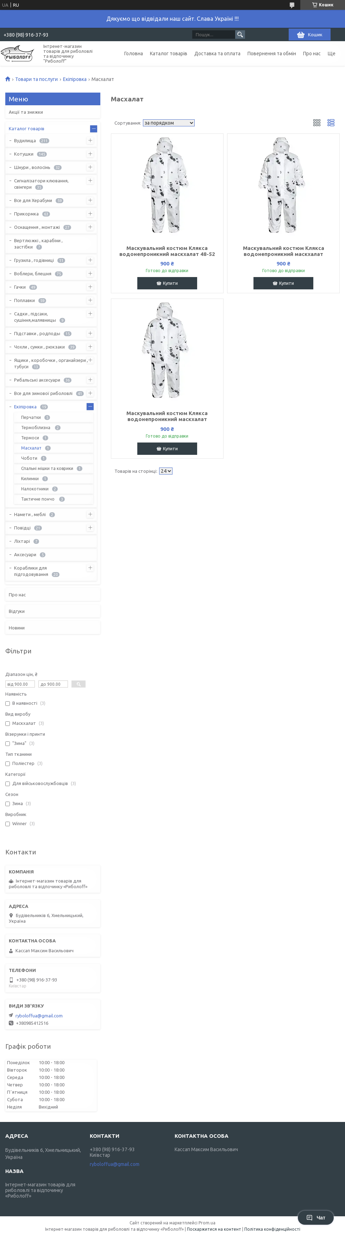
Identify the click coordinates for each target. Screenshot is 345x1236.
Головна (133, 53)
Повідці (22, 527)
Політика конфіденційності (272, 1229)
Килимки (30, 478)
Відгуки (17, 611)
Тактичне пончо (38, 499)
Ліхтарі (22, 541)
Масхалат (31, 448)
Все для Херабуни (33, 200)
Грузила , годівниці (34, 260)
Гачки (20, 286)
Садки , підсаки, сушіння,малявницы (35, 316)
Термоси (30, 437)
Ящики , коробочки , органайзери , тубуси (51, 363)
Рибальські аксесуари (37, 379)
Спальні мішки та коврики (47, 468)
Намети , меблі (30, 514)
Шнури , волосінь (32, 167)
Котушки (23, 153)
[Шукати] (240, 34)
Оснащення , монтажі (37, 227)
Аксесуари (25, 554)
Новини (17, 627)
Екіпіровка (75, 79)
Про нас (312, 53)
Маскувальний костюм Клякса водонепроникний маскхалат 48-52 (167, 251)
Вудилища (25, 140)
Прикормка (26, 213)
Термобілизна (36, 427)
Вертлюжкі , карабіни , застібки (38, 243)
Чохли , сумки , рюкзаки (39, 346)
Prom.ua (207, 1223)
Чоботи (29, 458)
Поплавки (24, 300)
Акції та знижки (26, 111)
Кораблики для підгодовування (31, 571)
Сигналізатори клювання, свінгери (41, 183)
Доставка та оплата (217, 53)
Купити (170, 283)
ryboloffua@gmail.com (39, 1015)
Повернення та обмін (271, 53)
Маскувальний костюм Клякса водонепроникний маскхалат (283, 251)
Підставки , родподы (37, 333)
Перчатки (31, 417)
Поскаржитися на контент (214, 1229)
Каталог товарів (168, 53)
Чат (315, 1218)
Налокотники (35, 489)
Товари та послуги (36, 79)
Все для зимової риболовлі (43, 393)
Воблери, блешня (32, 273)
